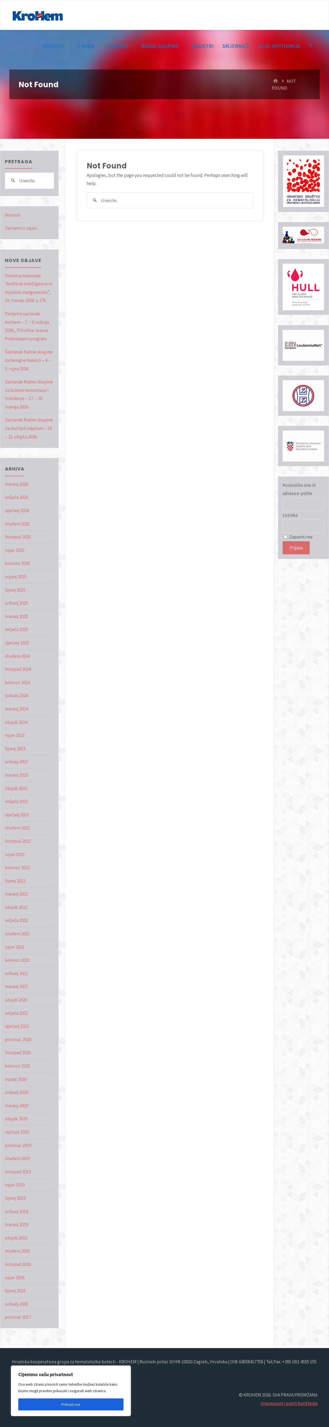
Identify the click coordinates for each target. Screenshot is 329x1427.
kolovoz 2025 (17, 563)
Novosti (12, 215)
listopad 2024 (18, 669)
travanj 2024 (16, 709)
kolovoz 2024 (17, 682)
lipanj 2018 (15, 1291)
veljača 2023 (16, 801)
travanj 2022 (16, 894)
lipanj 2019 (15, 1198)
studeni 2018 (17, 1251)
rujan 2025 (15, 550)
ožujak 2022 (16, 907)
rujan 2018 (15, 1278)
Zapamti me (298, 537)
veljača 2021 (16, 1013)
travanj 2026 (16, 484)
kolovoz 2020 (17, 1066)
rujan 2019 (15, 1185)
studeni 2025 (17, 524)
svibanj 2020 (16, 1092)
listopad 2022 (18, 841)
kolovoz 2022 (17, 868)
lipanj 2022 (15, 881)
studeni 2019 (17, 1158)
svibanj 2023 (16, 762)
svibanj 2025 (16, 603)
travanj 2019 (16, 1225)
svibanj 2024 (16, 696)
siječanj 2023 (17, 815)
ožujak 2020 (16, 1119)
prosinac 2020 (18, 1039)
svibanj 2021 (16, 973)
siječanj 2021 (17, 1026)
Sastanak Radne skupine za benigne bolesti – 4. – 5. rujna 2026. (29, 360)
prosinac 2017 (18, 1317)
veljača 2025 (16, 629)
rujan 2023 (15, 735)
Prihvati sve (70, 1404)
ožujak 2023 (16, 788)
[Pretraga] (310, 45)
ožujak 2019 (16, 1238)
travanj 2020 (16, 1106)
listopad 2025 (18, 537)
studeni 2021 (17, 934)
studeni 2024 (17, 656)
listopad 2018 (18, 1264)
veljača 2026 (16, 497)
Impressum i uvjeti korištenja (289, 1403)
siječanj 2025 (17, 643)
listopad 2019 (18, 1172)
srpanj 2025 (15, 577)
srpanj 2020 (15, 1079)
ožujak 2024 (16, 722)
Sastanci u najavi (21, 228)
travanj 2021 (16, 986)
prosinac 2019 (18, 1145)
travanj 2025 (16, 616)
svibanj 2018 (16, 1304)
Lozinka (290, 515)
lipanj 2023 (15, 749)
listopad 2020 (18, 1053)
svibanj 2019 (16, 1211)
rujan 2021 (15, 947)
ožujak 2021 (16, 1000)
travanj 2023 (16, 775)
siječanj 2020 (17, 1132)
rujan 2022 (15, 854)
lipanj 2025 (15, 590)
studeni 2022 (17, 828)
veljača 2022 (16, 920)
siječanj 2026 (17, 510)
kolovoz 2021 (17, 960)
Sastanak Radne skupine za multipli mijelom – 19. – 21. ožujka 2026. (29, 428)
